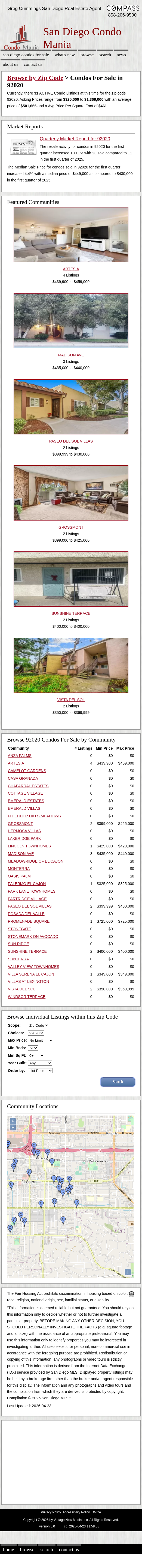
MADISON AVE (21, 853)
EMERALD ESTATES (26, 801)
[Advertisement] (69, 1461)
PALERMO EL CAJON (27, 884)
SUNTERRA (18, 959)
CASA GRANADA (23, 778)
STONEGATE (19, 929)
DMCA (96, 1512)
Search (105, 54)
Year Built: (17, 1063)
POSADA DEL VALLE (26, 914)
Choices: (16, 1033)
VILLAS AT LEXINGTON (28, 981)
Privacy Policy (51, 1512)
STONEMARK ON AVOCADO (33, 936)
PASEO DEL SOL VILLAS (30, 906)
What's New (65, 54)
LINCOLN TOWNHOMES (29, 846)
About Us (10, 64)
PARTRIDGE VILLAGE (27, 899)
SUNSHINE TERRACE (27, 951)
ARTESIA (16, 763)
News (121, 54)
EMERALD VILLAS (24, 808)
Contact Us (33, 64)
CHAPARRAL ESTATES (28, 786)
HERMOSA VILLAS (24, 831)
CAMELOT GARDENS (27, 771)
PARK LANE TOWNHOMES (31, 891)
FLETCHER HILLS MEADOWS (34, 816)
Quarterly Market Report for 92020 (75, 138)
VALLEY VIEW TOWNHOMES (33, 966)
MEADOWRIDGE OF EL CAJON (35, 861)
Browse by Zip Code (35, 77)
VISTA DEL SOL (21, 989)
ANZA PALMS (20, 755)
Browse (87, 54)
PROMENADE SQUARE (29, 921)
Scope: (14, 1025)
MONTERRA (19, 868)
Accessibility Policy (76, 1512)
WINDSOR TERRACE (26, 996)
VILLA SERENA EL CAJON (31, 974)
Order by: (16, 1070)
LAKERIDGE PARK (24, 838)
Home (8, 1549)
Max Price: (17, 1040)
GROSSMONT (20, 823)
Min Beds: (17, 1048)
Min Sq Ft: (17, 1055)
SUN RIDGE (18, 944)
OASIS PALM (19, 876)
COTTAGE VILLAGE (25, 793)
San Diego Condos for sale (26, 54)
